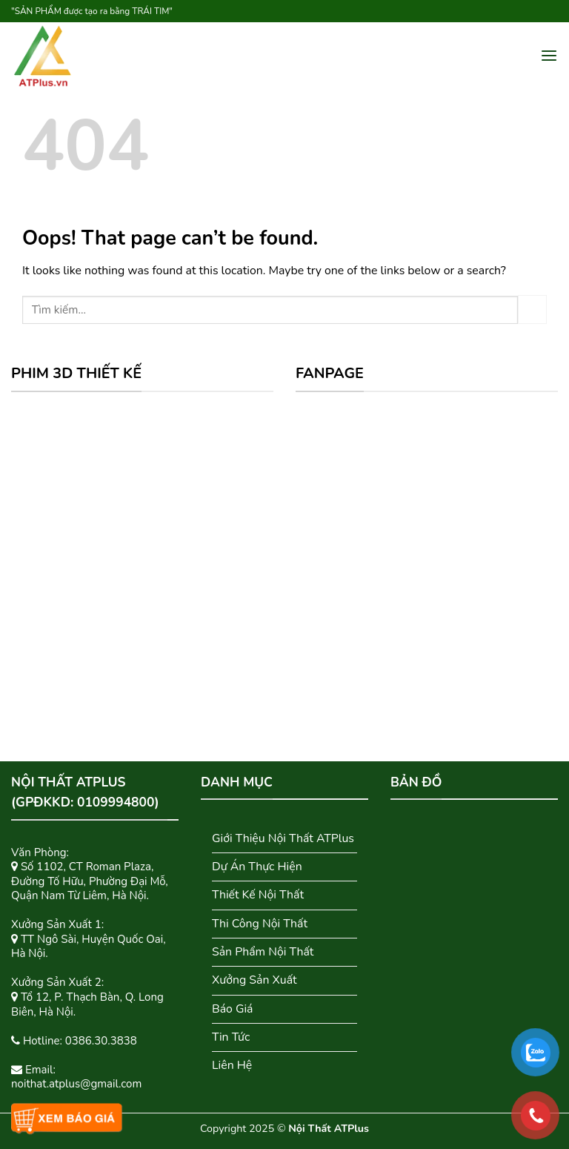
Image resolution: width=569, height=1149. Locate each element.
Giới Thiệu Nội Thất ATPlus (283, 838)
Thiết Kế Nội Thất (258, 895)
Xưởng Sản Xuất (254, 980)
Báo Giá (232, 1009)
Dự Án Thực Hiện (257, 866)
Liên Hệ (232, 1065)
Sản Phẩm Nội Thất (262, 952)
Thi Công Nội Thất (259, 923)
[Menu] (549, 56)
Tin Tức (231, 1037)
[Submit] (532, 309)
